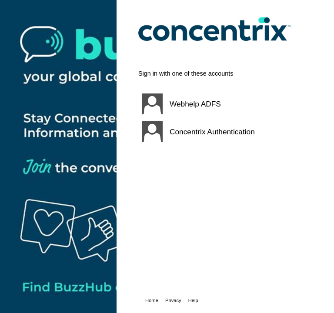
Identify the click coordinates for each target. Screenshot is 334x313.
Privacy (173, 300)
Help (193, 300)
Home (151, 300)
